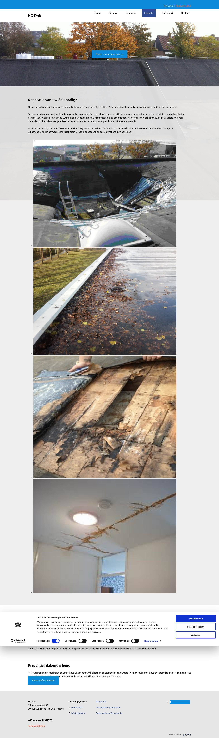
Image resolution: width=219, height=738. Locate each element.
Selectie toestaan (195, 718)
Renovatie (131, 13)
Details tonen (151, 732)
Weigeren (195, 726)
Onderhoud (167, 13)
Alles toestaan (196, 710)
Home (97, 13)
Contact (185, 13)
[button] (109, 54)
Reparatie (148, 13)
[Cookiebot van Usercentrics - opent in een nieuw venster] (18, 732)
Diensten (113, 13)
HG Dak (34, 16)
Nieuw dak (101, 701)
